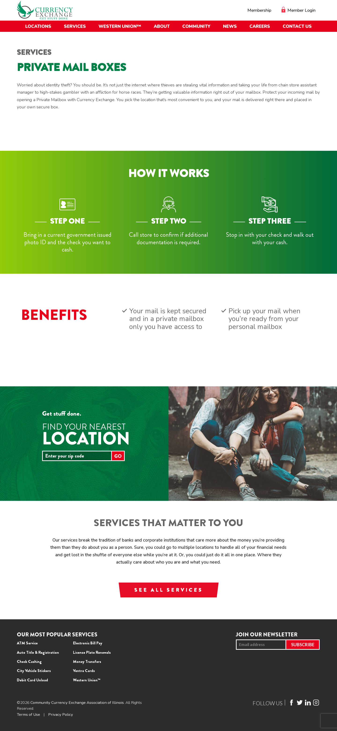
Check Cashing (29, 661)
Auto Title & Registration (38, 652)
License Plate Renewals (92, 652)
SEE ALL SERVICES (168, 590)
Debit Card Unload (32, 680)
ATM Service (27, 643)
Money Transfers (87, 661)
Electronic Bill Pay (87, 643)
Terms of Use (28, 714)
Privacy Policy (60, 714)
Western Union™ (86, 680)
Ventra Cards (84, 670)
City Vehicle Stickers (34, 670)
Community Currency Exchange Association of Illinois (77, 702)
